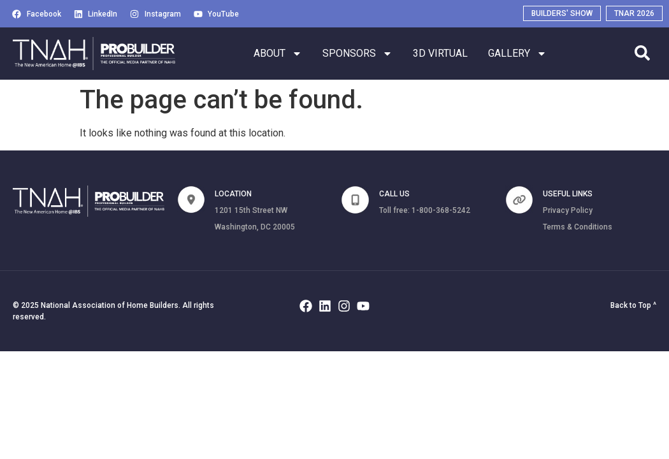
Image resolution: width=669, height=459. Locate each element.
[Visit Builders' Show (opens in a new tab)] (562, 13)
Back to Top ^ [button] (633, 305)
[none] (191, 200)
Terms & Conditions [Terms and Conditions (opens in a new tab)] (577, 226)
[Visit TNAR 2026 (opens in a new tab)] (634, 13)
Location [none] (233, 193)
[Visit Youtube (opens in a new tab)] (217, 14)
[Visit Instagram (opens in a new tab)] (155, 14)
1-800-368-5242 (441, 210)
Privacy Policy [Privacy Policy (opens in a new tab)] (568, 210)
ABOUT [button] (278, 53)
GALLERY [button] (517, 53)
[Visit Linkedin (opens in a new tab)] (96, 14)
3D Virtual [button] (440, 53)
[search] (642, 53)
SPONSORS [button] (357, 53)
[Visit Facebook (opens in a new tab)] (36, 14)
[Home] (94, 53)
